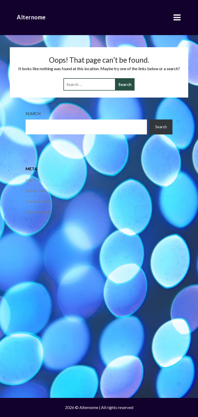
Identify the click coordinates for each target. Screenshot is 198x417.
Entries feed (36, 190)
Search (33, 113)
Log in (31, 180)
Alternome (31, 17)
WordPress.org (39, 212)
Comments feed (39, 201)
